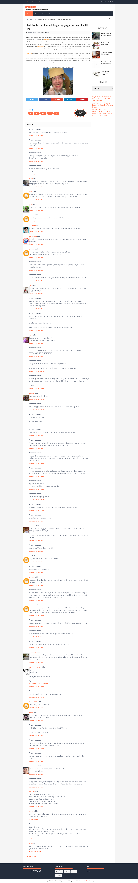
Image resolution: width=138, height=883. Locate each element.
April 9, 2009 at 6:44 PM (35, 839)
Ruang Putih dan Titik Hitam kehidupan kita (106, 62)
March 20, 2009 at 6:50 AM (36, 425)
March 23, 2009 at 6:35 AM (36, 774)
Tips (43, 14)
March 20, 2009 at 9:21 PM (36, 600)
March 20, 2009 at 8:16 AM (36, 448)
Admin (31, 178)
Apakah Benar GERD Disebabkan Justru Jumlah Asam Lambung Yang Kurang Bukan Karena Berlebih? (102, 112)
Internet (58, 14)
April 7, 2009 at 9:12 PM (35, 819)
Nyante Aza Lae (33, 766)
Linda (30, 285)
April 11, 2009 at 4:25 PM (35, 851)
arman (31, 712)
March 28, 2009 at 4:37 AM (36, 806)
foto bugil (74, 871)
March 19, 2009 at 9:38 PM (36, 330)
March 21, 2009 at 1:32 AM (36, 626)
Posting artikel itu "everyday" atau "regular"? (105, 72)
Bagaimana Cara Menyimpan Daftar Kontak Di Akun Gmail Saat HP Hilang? (102, 98)
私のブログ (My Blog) (34, 667)
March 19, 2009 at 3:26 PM (36, 148)
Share (45, 99)
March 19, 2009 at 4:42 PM (36, 199)
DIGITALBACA (33, 236)
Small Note (30, 7)
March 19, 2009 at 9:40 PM (36, 343)
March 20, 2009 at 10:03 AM (36, 463)
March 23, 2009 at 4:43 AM (36, 761)
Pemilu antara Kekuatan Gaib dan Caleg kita (106, 53)
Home (29, 14)
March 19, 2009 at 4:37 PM (36, 174)
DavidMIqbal (32, 225)
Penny (31, 204)
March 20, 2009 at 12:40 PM (36, 510)
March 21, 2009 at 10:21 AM (36, 686)
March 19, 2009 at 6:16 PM (36, 210)
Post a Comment (31, 856)
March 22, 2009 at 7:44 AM (36, 720)
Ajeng (30, 191)
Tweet (32, 99)
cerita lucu (67, 871)
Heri (30, 556)
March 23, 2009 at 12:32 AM (36, 748)
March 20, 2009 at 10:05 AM (36, 489)
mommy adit (32, 525)
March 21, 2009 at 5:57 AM (36, 662)
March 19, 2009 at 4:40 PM (36, 187)
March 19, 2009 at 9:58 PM (36, 356)
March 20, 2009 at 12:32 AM (36, 410)
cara (61, 871)
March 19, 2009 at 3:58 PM (36, 161)
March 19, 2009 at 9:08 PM (36, 293)
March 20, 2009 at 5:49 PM (36, 572)
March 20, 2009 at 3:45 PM (36, 551)
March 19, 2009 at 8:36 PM (36, 270)
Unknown (31, 215)
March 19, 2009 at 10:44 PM (36, 371)
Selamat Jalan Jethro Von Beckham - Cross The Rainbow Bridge (102, 105)
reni (30, 335)
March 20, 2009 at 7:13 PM (36, 585)
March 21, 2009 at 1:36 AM (36, 636)
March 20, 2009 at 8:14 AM (36, 435)
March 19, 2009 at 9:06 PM (36, 281)
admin (30, 110)
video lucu (58, 875)
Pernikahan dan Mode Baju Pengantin (106, 43)
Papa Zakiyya (33, 652)
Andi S (31, 843)
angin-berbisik (33, 701)
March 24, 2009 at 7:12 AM (36, 787)
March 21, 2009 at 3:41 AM (36, 647)
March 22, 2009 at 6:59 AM (36, 707)
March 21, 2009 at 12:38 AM (36, 615)
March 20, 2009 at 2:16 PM (36, 540)
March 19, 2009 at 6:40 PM (36, 231)
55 (43, 32)
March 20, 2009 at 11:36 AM (36, 500)
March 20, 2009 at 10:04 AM (36, 476)
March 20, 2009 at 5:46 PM (36, 562)
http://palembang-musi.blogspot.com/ (39, 683)
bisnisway (32, 393)
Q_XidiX (31, 811)
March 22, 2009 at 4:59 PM (36, 735)
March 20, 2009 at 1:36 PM (36, 521)
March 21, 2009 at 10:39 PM (36, 697)
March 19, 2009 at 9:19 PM (36, 308)
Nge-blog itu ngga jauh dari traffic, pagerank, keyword (106, 35)
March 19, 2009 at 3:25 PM (36, 135)
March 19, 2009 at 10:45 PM (36, 388)
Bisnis (51, 14)
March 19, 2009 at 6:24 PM (36, 221)
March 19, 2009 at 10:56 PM (36, 399)
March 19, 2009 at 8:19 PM (36, 257)
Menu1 (36, 14)
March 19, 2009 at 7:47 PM (36, 244)
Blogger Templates (74, 881)
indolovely (32, 791)
